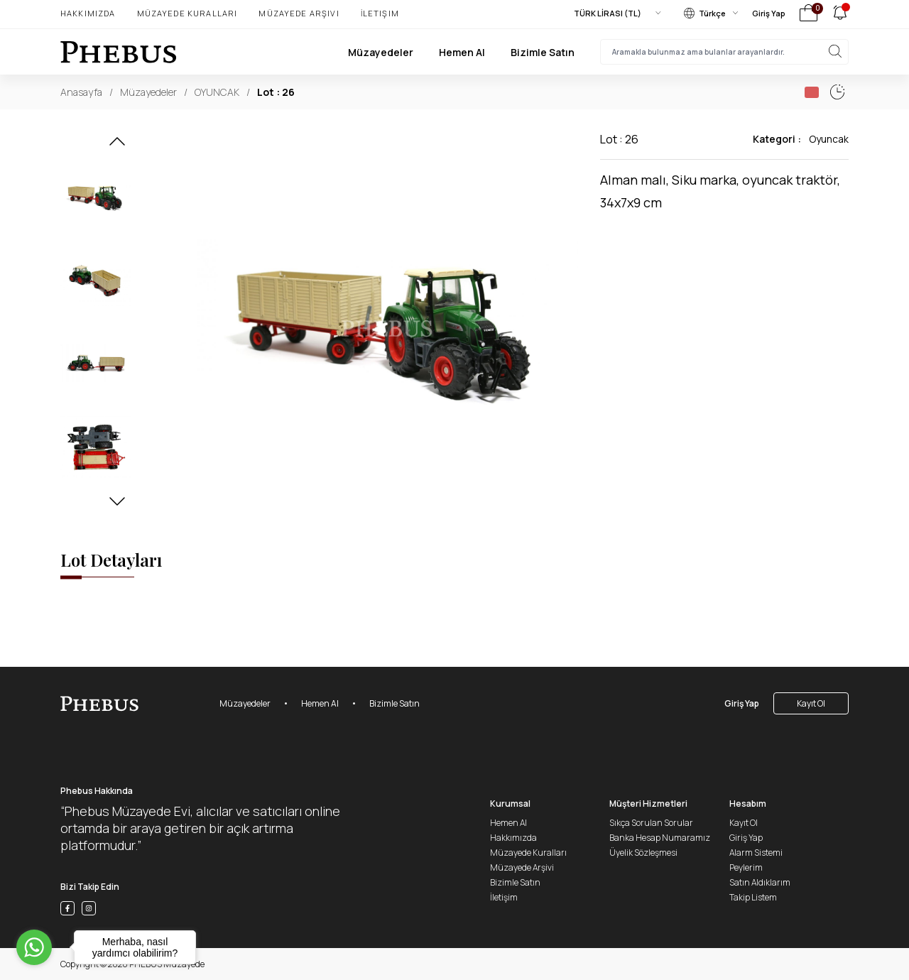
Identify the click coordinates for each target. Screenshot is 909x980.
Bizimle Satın (543, 52)
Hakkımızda (88, 13)
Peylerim (746, 867)
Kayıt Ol (811, 703)
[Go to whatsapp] (34, 947)
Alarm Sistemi (756, 852)
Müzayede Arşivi (298, 13)
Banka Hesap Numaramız (659, 838)
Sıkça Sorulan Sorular (651, 823)
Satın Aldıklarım (759, 882)
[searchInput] (724, 52)
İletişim (380, 13)
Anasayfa (81, 92)
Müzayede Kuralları (187, 13)
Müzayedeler (380, 52)
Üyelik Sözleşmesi (643, 852)
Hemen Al (462, 52)
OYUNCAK (217, 92)
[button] (117, 145)
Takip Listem (753, 897)
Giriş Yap (768, 13)
